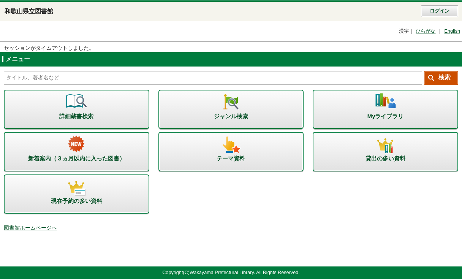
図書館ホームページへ (30, 228)
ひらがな (425, 31)
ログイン (439, 11)
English (452, 31)
